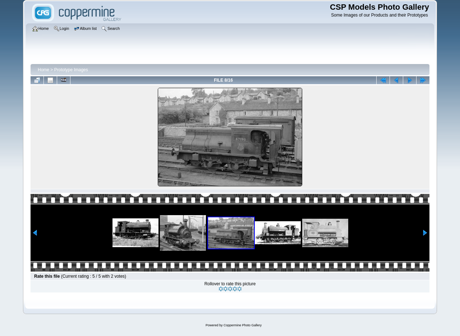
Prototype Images (71, 69)
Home (43, 69)
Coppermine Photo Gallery (243, 325)
